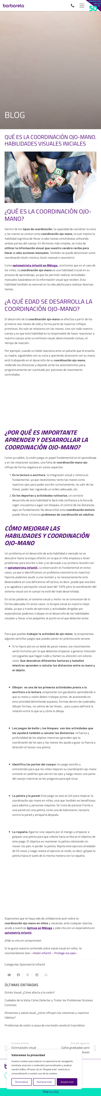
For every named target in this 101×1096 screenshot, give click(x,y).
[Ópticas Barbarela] (13, 5)
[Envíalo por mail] (9, 975)
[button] (82, 5)
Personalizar (21, 1082)
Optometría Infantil (32, 964)
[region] (44, 1069)
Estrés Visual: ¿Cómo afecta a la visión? (30, 992)
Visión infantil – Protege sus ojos (54, 953)
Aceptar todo (67, 1082)
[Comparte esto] (18, 975)
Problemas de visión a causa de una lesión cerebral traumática (45, 1025)
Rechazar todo (44, 1082)
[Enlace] (73, 5)
